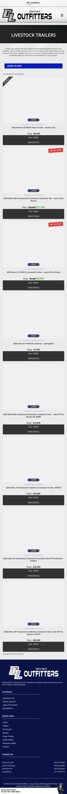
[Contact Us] (30, 791)
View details (33, 142)
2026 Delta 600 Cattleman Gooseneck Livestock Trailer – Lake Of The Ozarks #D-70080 (33, 415)
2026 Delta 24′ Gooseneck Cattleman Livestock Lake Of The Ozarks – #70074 (33, 559)
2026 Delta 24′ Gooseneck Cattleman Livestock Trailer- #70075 (33, 487)
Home (5, 722)
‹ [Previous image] (29, 120)
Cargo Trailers (8, 736)
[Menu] (62, 15)
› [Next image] (37, 120)
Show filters (14, 66)
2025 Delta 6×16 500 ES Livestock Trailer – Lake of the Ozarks (33, 272)
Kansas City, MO (9, 702)
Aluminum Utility (9, 743)
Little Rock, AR (8, 698)
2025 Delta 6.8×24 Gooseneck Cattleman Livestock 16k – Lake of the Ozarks (34, 199)
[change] (29, 4)
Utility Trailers (8, 740)
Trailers (6, 726)
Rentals (6, 733)
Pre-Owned (7, 729)
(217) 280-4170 (59, 772)
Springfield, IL (8, 708)
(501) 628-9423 (59, 769)
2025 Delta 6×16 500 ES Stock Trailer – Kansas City (33, 127)
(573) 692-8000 (59, 766)
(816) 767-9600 (59, 762)
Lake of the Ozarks (10, 705)
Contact (6, 747)
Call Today (33, 137)
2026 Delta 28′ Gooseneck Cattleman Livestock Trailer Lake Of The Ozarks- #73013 (33, 633)
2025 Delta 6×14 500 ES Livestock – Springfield (33, 343)
